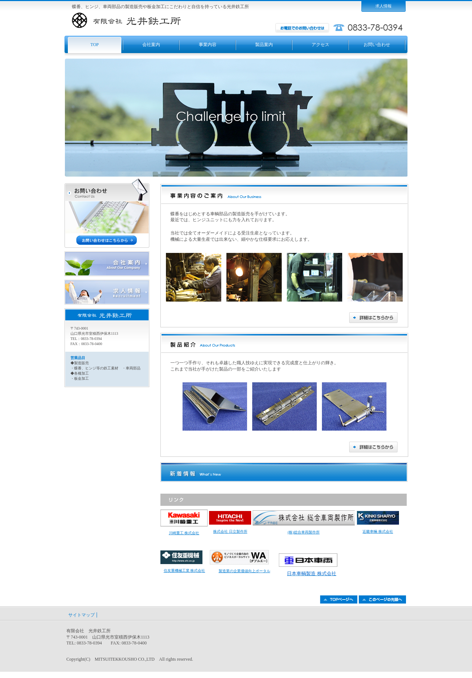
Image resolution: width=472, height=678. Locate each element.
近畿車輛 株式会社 (377, 531)
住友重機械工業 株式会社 (184, 571)
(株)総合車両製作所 (304, 532)
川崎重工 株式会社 (184, 533)
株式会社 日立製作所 (230, 531)
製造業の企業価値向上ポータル (244, 571)
